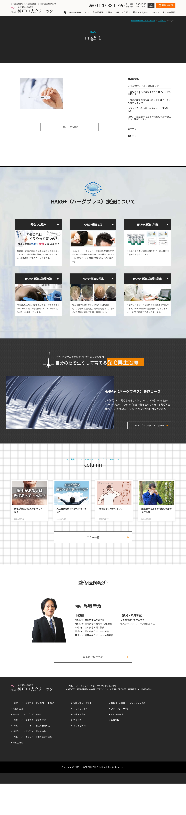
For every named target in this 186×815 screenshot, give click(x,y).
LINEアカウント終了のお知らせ (143, 85)
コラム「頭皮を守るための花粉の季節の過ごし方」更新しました (149, 118)
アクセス (155, 12)
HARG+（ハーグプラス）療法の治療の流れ (32, 736)
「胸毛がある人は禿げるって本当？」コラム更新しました (149, 93)
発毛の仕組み (19, 708)
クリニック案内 (122, 12)
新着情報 (115, 720)
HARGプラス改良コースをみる (149, 425)
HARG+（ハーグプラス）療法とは (28, 714)
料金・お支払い (140, 12)
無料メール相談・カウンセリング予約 (128, 703)
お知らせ (132, 135)
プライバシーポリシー (121, 708)
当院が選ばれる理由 (102, 12)
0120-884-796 (145, 689)
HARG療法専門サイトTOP (143, 20)
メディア (162, 20)
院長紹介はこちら (93, 657)
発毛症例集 (18, 742)
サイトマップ (117, 714)
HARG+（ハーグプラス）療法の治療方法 (31, 725)
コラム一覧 (93, 537)
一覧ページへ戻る (69, 127)
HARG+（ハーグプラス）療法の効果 (29, 731)
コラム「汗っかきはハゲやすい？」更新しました (149, 109)
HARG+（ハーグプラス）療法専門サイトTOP (33, 703)
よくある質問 (168, 12)
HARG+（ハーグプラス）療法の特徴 (29, 720)
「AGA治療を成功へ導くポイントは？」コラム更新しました (149, 101)
